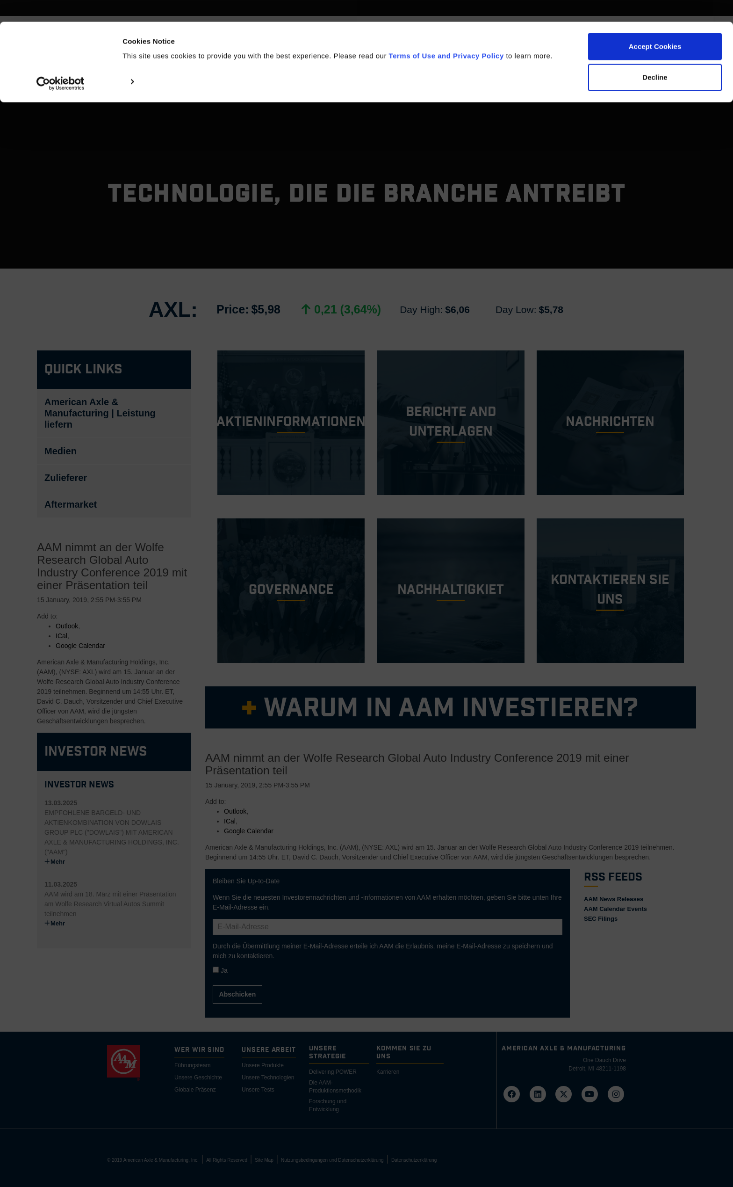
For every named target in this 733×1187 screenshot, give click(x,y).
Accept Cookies (655, 25)
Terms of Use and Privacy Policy (446, 34)
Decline (654, 55)
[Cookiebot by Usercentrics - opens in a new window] (60, 62)
